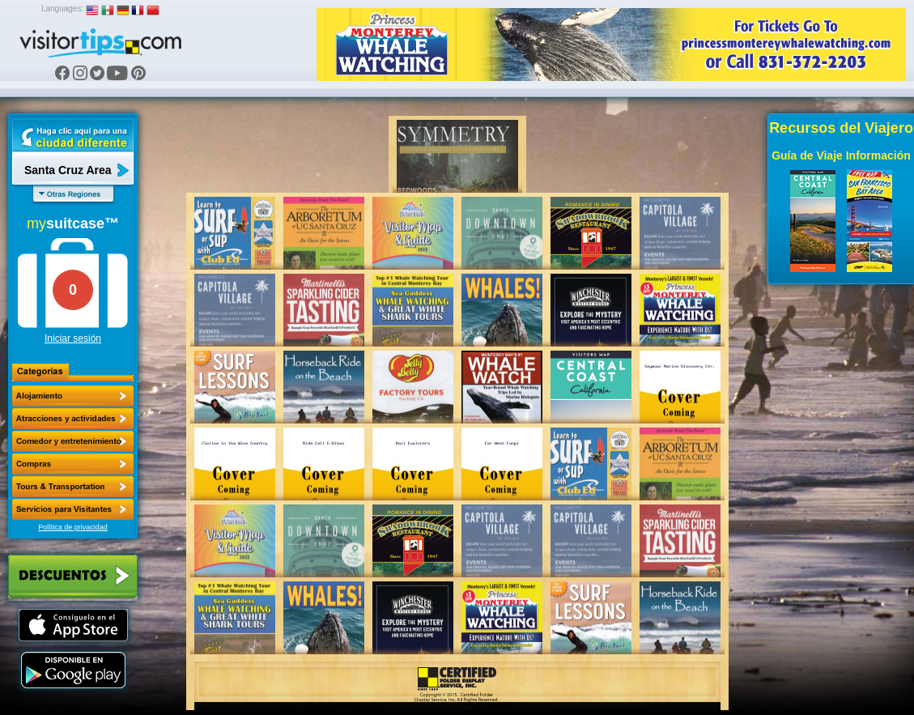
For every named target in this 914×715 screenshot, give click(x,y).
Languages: (62, 8)
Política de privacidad (73, 527)
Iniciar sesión (73, 338)
